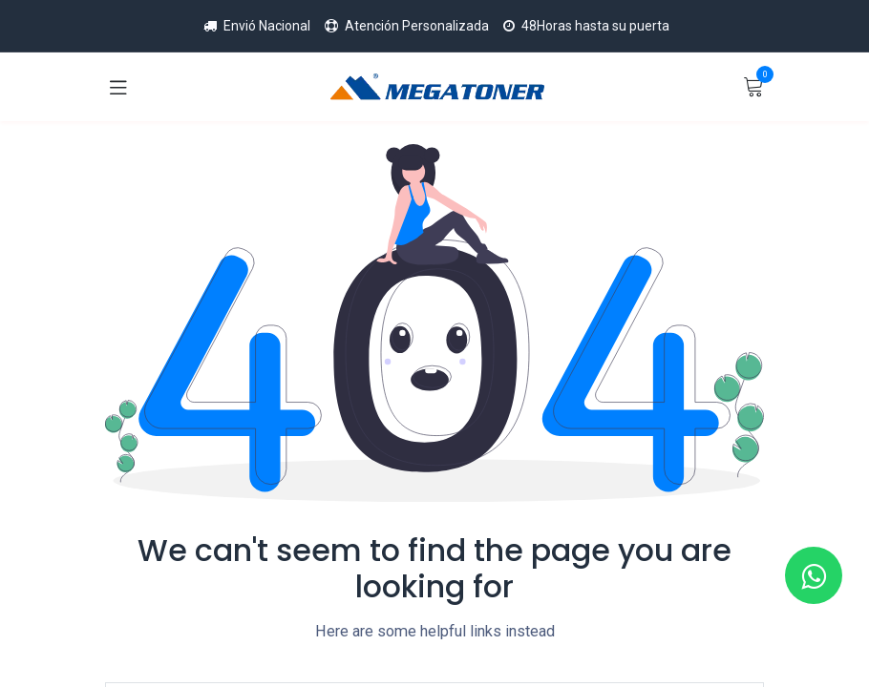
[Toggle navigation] (118, 87)
